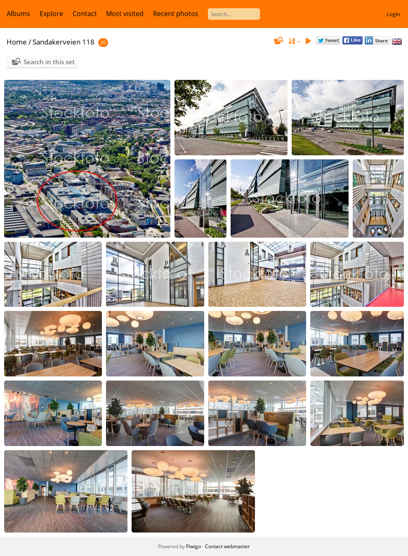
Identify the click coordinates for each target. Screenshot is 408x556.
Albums (18, 13)
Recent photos (175, 13)
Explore (51, 13)
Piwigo (193, 546)
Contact (85, 13)
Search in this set (49, 62)
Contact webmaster (227, 546)
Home (17, 42)
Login (393, 14)
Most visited (125, 13)
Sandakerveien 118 (63, 42)
